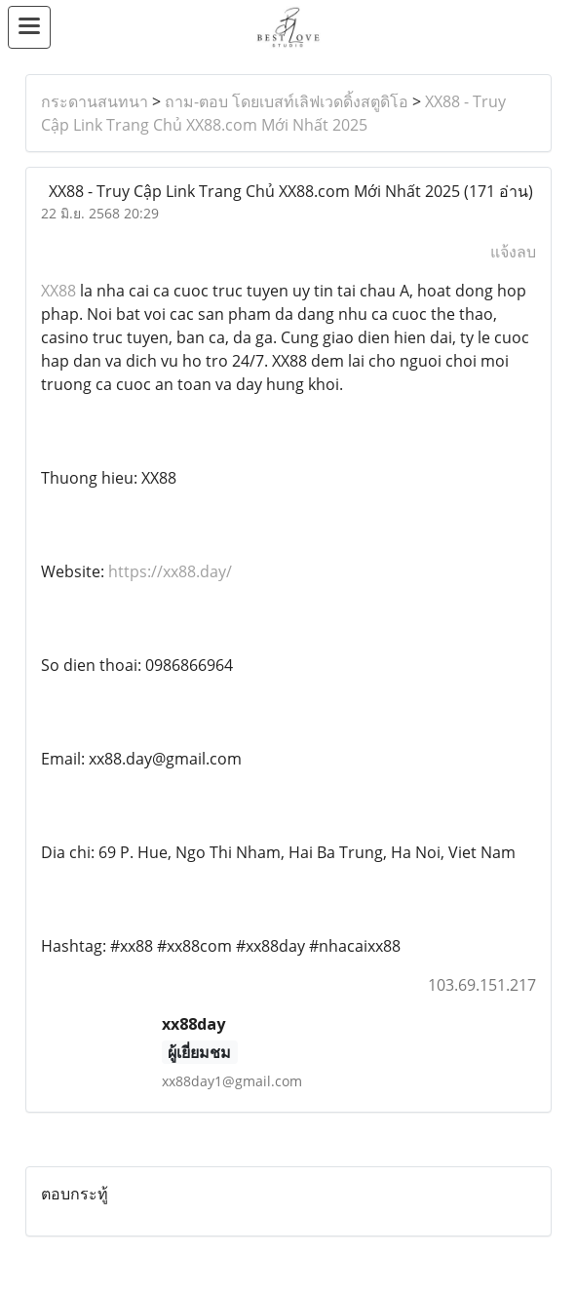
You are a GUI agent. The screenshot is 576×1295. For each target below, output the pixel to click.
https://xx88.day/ (170, 571)
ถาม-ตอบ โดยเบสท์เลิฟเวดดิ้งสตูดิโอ (286, 101)
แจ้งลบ (513, 251)
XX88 (60, 290)
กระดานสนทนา (94, 101)
